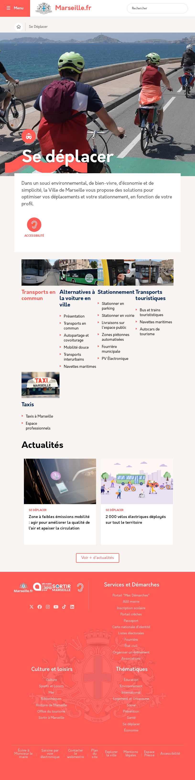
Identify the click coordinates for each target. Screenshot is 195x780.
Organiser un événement (131, 652)
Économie (131, 730)
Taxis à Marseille (39, 416)
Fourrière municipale (111, 349)
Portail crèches (131, 614)
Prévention (131, 711)
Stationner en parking (113, 306)
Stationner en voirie (118, 316)
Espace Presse (149, 754)
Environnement (131, 686)
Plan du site (94, 754)
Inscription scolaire (131, 608)
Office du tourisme (51, 711)
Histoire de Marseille (51, 705)
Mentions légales (131, 754)
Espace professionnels (38, 426)
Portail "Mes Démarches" (131, 595)
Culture (51, 680)
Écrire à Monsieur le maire (23, 754)
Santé (131, 717)
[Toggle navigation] (8, 8)
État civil (131, 646)
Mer (51, 692)
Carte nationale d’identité (131, 627)
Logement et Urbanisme (131, 699)
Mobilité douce (76, 348)
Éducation (131, 680)
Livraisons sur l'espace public (114, 325)
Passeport (131, 621)
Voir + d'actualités (97, 558)
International (131, 692)
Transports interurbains (74, 357)
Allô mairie (131, 601)
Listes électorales (131, 633)
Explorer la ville (111, 754)
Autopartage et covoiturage (76, 338)
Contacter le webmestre (75, 754)
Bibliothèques (51, 699)
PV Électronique (115, 359)
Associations (131, 658)
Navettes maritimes (80, 367)
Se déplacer (131, 724)
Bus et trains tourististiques (151, 313)
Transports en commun (75, 326)
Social (131, 705)
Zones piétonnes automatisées (115, 337)
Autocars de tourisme (150, 332)
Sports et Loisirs (51, 686)
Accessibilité (34, 227)
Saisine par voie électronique (50, 754)
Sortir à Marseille (51, 717)
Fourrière (131, 639)
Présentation (74, 316)
